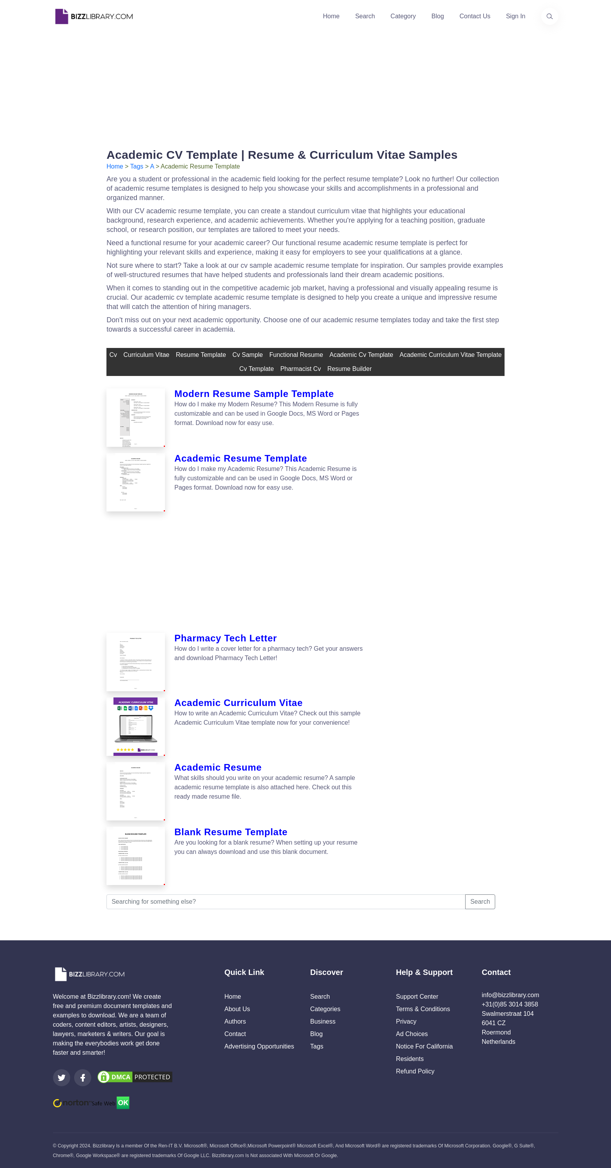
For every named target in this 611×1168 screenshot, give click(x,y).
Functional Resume (296, 354)
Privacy (406, 1021)
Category (403, 16)
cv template (256, 368)
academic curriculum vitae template (451, 354)
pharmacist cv (300, 368)
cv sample (247, 354)
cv (113, 354)
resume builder (349, 368)
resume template (201, 354)
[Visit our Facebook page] (82, 1077)
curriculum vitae (146, 354)
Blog (438, 16)
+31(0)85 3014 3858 (510, 1004)
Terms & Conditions (423, 1009)
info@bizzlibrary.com (511, 995)
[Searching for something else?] (286, 901)
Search (365, 16)
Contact (235, 1034)
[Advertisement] (306, 87)
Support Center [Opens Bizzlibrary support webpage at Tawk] (417, 996)
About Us (237, 1009)
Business (323, 1021)
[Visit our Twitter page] (61, 1077)
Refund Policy (415, 1071)
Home (331, 16)
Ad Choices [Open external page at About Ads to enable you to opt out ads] (412, 1034)
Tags (136, 166)
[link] (62, 1078)
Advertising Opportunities (259, 1046)
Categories (325, 1009)
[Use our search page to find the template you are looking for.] (549, 16)
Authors (235, 1021)
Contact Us (475, 16)
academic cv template (361, 354)
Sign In (516, 16)
